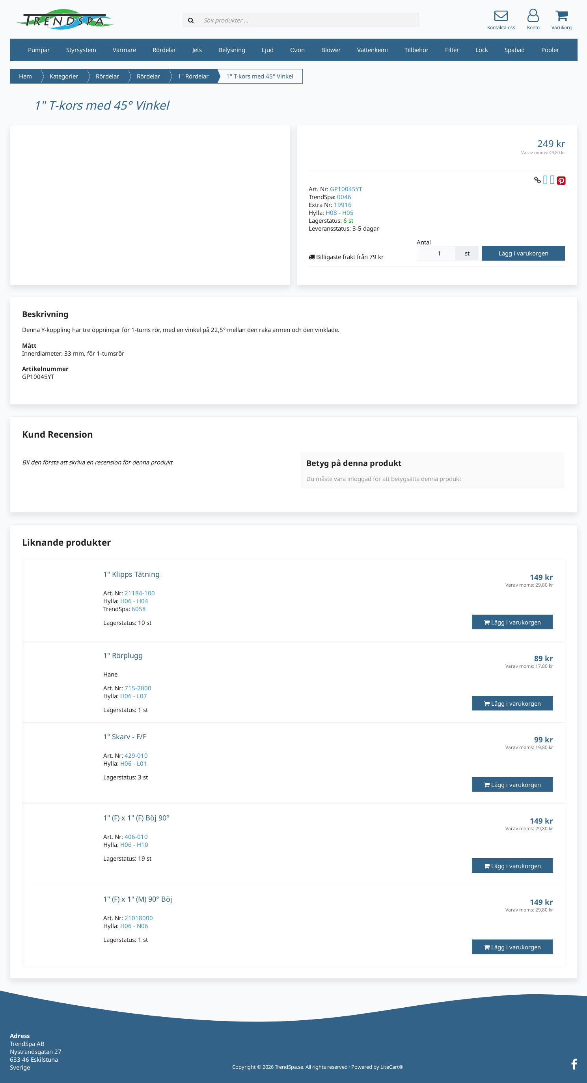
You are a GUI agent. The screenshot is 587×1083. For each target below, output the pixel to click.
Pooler (550, 50)
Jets (197, 50)
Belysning (231, 50)
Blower (331, 50)
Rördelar (164, 50)
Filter (452, 50)
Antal (424, 242)
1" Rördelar (193, 76)
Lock (481, 50)
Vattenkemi (372, 50)
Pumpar (39, 50)
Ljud (268, 50)
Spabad (515, 50)
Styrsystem (81, 50)
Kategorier (64, 76)
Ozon (297, 50)
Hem (25, 76)
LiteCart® (391, 1066)
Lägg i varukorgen (523, 253)
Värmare (124, 50)
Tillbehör (416, 50)
